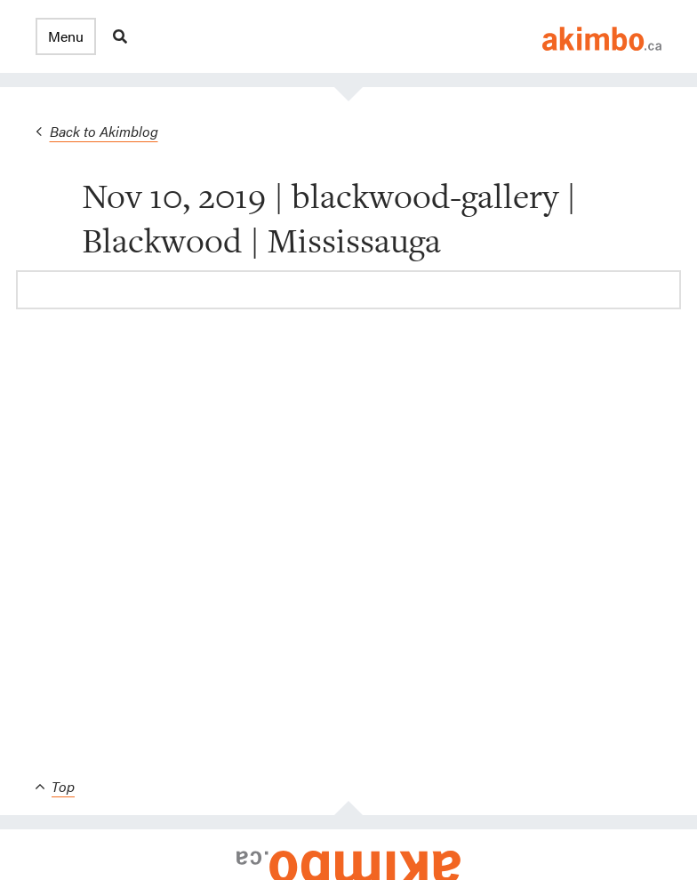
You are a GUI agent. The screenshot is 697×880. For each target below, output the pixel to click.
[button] (66, 36)
